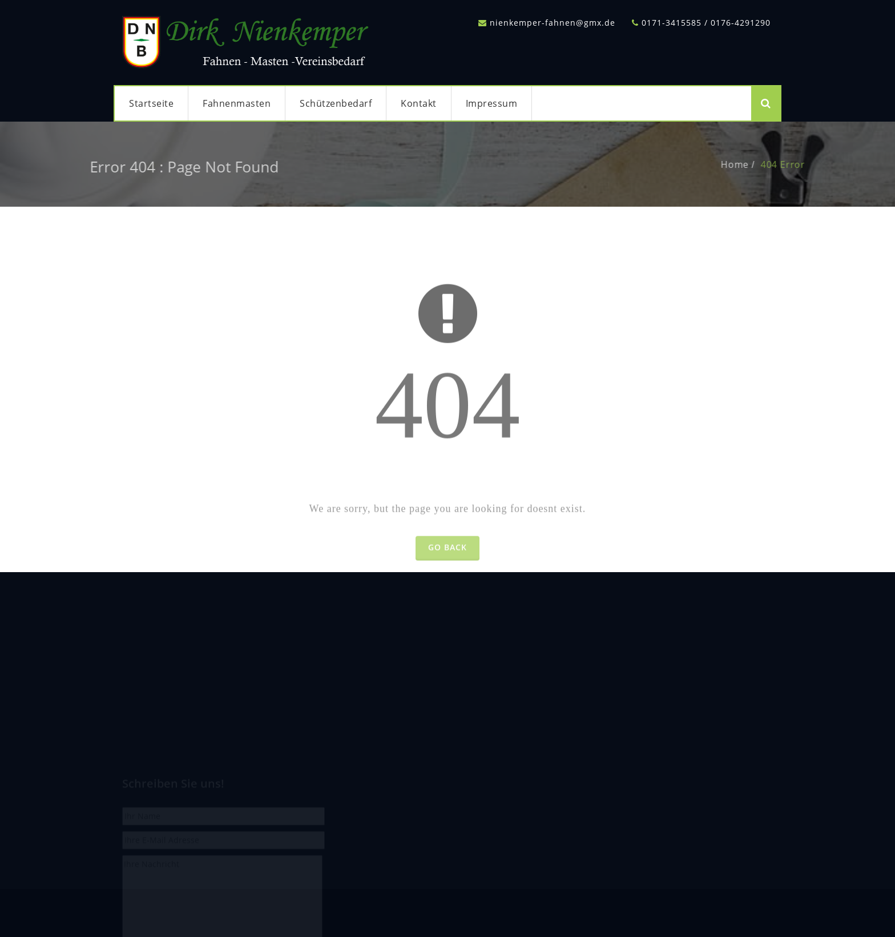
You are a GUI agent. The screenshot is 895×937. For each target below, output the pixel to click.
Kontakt (419, 103)
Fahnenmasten (237, 103)
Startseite (151, 103)
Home (747, 164)
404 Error (795, 164)
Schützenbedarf (336, 103)
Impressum (492, 103)
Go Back (447, 559)
